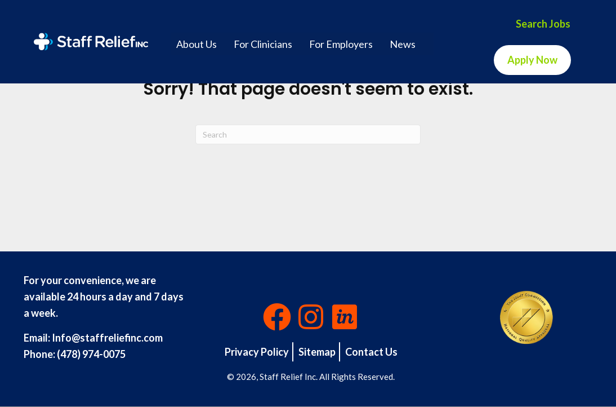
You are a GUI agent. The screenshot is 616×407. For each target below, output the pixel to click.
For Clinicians (263, 44)
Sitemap (317, 352)
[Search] (308, 134)
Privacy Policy (257, 352)
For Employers (341, 44)
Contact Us (371, 352)
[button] (277, 317)
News (403, 44)
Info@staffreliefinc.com (107, 337)
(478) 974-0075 (91, 354)
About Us (196, 44)
